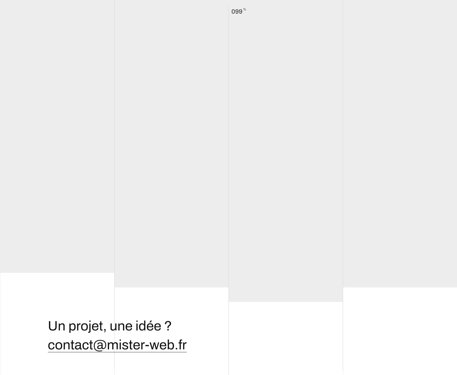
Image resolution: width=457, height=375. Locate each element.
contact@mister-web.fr (117, 344)
